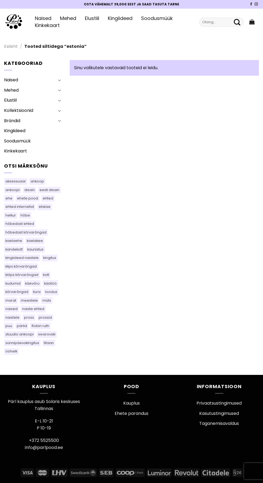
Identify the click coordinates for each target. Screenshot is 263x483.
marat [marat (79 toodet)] (10, 300)
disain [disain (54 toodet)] (29, 190)
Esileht (11, 46)
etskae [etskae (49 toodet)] (45, 206)
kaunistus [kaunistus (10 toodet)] (35, 249)
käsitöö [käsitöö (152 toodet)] (50, 283)
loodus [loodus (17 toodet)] (51, 291)
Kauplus (131, 403)
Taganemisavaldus (219, 423)
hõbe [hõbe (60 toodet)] (25, 215)
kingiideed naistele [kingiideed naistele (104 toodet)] (22, 257)
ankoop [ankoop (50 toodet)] (37, 181)
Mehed (68, 18)
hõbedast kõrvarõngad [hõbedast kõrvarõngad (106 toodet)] (25, 232)
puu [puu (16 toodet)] (8, 326)
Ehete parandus (131, 413)
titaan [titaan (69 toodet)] (49, 343)
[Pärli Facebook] (251, 4)
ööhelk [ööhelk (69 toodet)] (11, 351)
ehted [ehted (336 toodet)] (48, 198)
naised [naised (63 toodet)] (11, 309)
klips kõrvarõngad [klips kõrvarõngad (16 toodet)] (21, 266)
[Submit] (237, 22)
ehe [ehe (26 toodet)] (8, 198)
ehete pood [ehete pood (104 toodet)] (27, 198)
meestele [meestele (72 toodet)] (29, 300)
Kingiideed (120, 18)
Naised (43, 18)
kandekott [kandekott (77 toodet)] (14, 249)
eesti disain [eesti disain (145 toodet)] (49, 190)
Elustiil (92, 18)
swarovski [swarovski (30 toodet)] (46, 334)
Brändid (12, 121)
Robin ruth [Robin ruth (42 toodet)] (40, 326)
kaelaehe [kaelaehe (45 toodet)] (13, 240)
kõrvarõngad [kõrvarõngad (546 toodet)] (16, 291)
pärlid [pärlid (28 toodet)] (22, 326)
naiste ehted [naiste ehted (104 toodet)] (33, 309)
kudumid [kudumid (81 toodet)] (13, 283)
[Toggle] (60, 80)
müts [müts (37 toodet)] (46, 300)
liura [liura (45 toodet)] (37, 291)
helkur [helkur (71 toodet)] (10, 215)
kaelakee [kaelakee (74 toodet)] (35, 240)
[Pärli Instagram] (256, 4)
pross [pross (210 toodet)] (29, 317)
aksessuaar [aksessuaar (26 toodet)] (15, 181)
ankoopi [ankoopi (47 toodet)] (12, 190)
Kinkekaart (47, 25)
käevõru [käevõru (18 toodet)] (32, 283)
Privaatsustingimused (219, 403)
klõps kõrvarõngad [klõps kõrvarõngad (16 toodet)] (21, 274)
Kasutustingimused (219, 413)
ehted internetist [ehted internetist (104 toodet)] (19, 206)
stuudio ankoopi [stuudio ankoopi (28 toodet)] (19, 334)
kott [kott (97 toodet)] (46, 274)
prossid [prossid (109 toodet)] (45, 317)
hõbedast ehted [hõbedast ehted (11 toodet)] (19, 223)
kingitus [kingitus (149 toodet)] (49, 257)
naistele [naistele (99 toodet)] (12, 317)
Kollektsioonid (18, 110)
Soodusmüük (157, 18)
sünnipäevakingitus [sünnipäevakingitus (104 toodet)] (22, 343)
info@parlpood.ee (44, 447)
